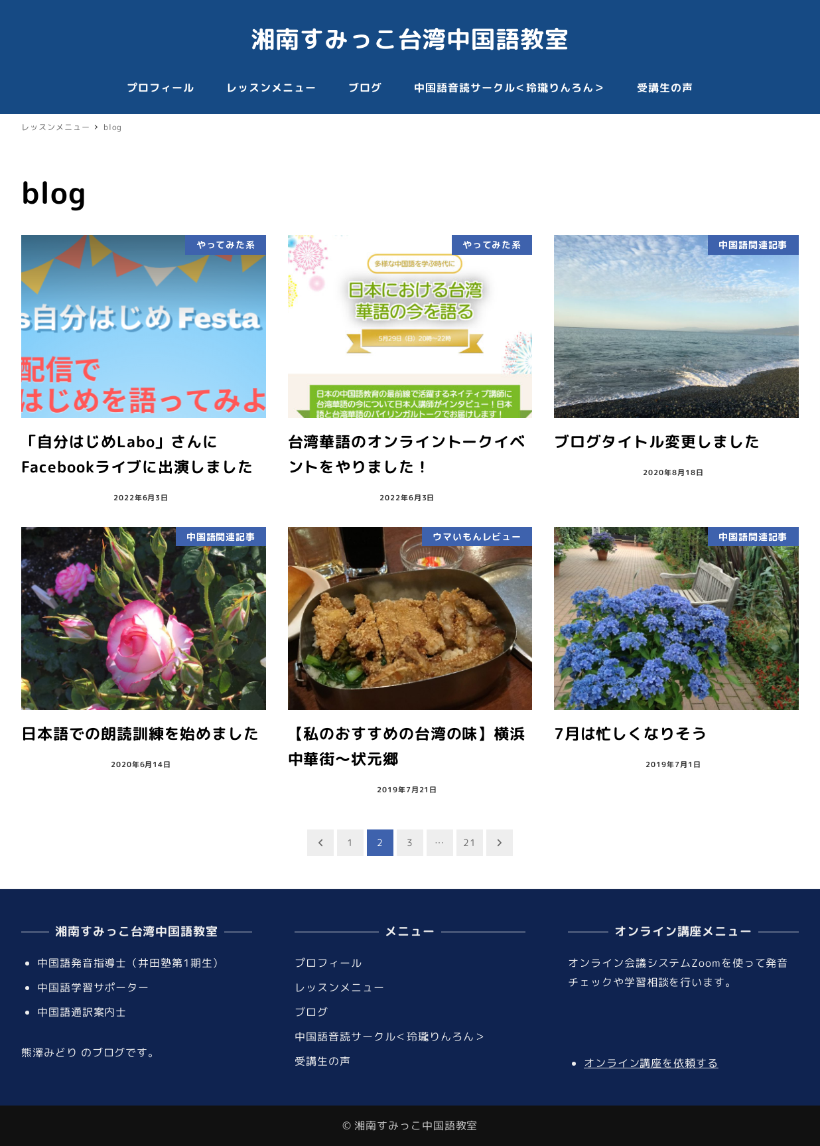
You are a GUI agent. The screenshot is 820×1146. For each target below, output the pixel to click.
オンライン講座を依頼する (651, 1063)
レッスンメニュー (339, 987)
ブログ (311, 1012)
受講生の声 (323, 1061)
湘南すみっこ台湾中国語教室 (410, 39)
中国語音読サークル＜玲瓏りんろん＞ (390, 1036)
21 (469, 842)
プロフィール (328, 963)
